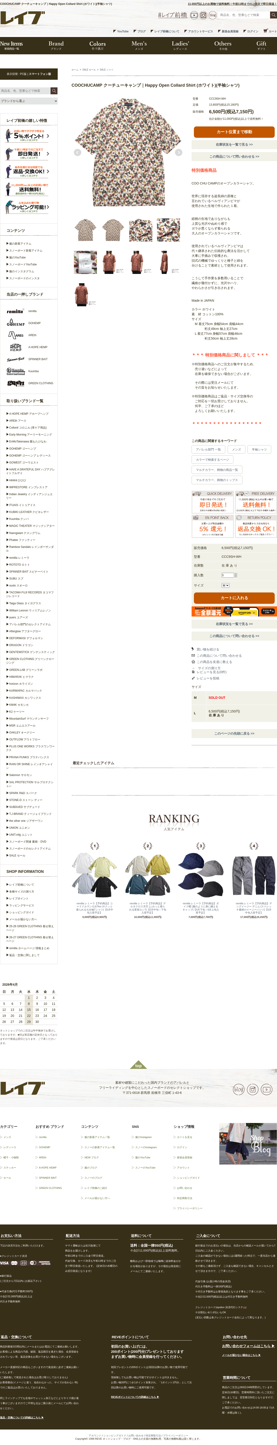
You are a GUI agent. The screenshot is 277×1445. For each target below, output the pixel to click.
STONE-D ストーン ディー (25, 800)
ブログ (141, 31)
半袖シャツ (259, 449)
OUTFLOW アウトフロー (24, 739)
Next (178, 152)
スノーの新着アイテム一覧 (99, 1147)
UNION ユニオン (19, 827)
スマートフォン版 (40, 74)
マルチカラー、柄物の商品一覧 (217, 470)
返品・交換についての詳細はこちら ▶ (22, 1417)
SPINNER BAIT (48, 1177)
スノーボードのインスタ (24, 278)
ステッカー (9, 1167)
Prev (77, 152)
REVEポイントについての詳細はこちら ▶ (135, 1397)
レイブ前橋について (166, 31)
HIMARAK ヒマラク (21, 676)
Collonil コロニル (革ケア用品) (28, 427)
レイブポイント (19, 898)
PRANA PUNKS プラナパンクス (29, 757)
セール (7, 1177)
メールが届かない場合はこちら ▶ (241, 1355)
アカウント (183, 1167)
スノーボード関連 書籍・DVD (27, 841)
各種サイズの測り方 (21, 891)
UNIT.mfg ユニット (21, 834)
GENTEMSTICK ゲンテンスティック (32, 652)
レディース (9, 1147)
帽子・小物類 (11, 1157)
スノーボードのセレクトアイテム (30, 848)
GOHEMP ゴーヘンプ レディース (30, 455)
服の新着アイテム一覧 (97, 1137)
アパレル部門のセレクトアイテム (30, 624)
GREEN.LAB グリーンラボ (25, 670)
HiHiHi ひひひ (17, 480)
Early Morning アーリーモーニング (30, 434)
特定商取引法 (184, 1198)
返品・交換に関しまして (24, 955)
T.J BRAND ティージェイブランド (30, 814)
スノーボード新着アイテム (25, 250)
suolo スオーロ (18, 585)
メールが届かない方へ (23, 919)
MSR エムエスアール (22, 725)
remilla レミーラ (19, 557)
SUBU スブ (16, 578)
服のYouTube (17, 257)
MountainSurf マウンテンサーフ (29, 718)
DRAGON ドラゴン (21, 645)
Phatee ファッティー (22, 540)
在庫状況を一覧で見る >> (234, 144)
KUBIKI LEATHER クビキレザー (29, 512)
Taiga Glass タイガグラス (25, 603)
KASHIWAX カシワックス (25, 697)
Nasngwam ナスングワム (24, 533)
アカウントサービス (200, 31)
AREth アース (17, 420)
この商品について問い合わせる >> (234, 156)
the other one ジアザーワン (26, 820)
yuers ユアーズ (18, 617)
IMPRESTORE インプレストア (28, 487)
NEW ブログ (91, 1157)
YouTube (123, 31)
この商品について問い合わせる (219, 655)
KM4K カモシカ (19, 704)
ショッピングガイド (21, 912)
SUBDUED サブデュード (24, 807)
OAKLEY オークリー (22, 732)
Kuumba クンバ (19, 519)
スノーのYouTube (145, 1167)
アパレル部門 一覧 (208, 449)
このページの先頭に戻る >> (234, 733)
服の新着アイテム (20, 243)
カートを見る (184, 1137)
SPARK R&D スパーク (23, 793)
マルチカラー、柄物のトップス (217, 480)
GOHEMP (44, 1147)
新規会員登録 (230, 31)
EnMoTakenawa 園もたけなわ (27, 441)
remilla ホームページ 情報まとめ (29, 948)
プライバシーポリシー (189, 1208)
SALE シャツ (106, 69)
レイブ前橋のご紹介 (95, 1188)
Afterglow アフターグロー (25, 631)
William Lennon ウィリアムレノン (30, 610)
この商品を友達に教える (214, 662)
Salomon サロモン (20, 775)
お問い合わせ (184, 1188)
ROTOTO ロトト (19, 564)
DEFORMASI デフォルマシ (26, 638)
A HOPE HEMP (48, 1167)
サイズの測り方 (209, 668)
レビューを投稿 (208, 678)
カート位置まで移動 (234, 132)
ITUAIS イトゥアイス (22, 505)
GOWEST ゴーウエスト (24, 462)
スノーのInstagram (146, 1147)
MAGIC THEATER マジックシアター (32, 526)
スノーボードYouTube (23, 264)
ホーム (75, 69)
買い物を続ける (208, 649)
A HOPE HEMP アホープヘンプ (28, 413)
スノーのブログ (93, 1177)
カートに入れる (234, 598)
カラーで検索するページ (212, 459)
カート (273, 31)
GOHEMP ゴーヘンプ (22, 448)
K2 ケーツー (16, 711)
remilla (42, 1137)
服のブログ (90, 1167)
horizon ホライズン (21, 683)
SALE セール (89, 69)
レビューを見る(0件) (211, 672)
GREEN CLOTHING (50, 1188)
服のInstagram (143, 1137)
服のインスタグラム (21, 271)
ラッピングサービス (21, 905)
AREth (42, 1157)
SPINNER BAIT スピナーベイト (28, 571)
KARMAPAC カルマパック (25, 690)
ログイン (252, 31)
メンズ (236, 449)
